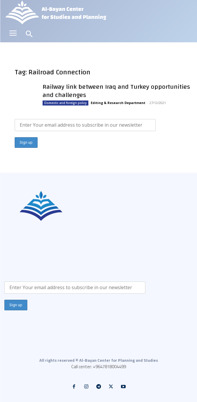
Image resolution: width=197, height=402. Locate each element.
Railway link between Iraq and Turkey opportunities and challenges (116, 91)
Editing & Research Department (118, 103)
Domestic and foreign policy (65, 103)
